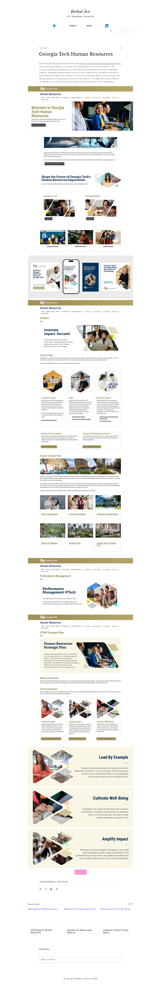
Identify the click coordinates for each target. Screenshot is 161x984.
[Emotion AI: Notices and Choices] (80, 917)
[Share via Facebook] (40, 889)
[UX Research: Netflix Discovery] (44, 917)
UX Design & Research (47, 881)
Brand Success (62, 881)
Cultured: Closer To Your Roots (116, 931)
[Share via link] (57, 889)
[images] (54, 25)
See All (130, 904)
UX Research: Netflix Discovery (41, 931)
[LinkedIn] (106, 25)
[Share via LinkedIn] (51, 889)
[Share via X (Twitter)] (46, 889)
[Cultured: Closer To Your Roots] (117, 917)
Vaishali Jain (80, 11)
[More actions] (120, 48)
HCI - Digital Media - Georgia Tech (80, 16)
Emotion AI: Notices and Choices (79, 931)
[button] (111, 31)
